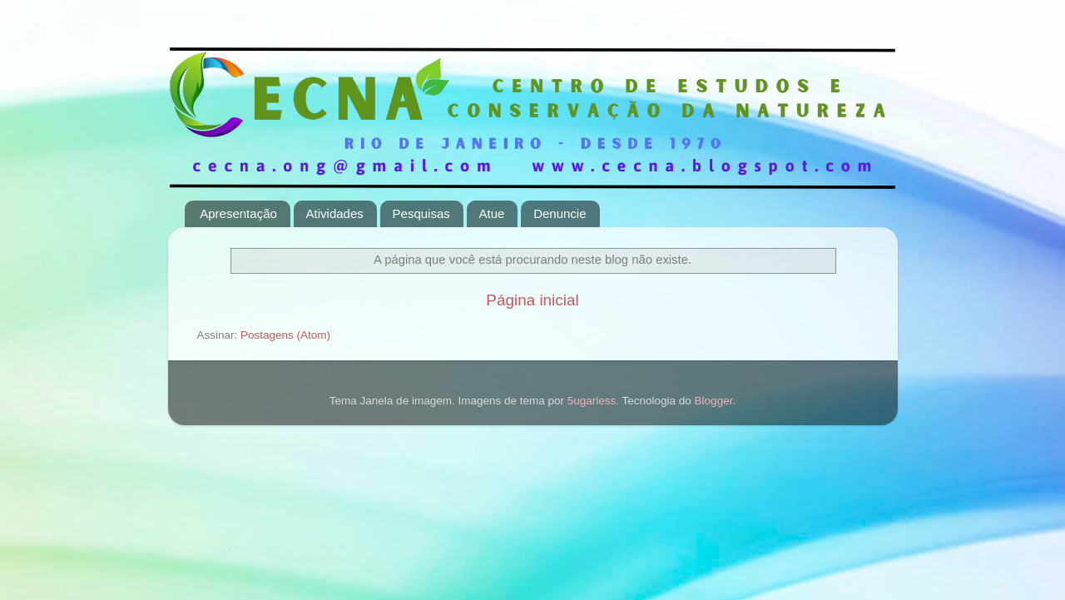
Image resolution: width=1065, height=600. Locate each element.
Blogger (714, 400)
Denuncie (559, 213)
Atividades (335, 213)
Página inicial (532, 300)
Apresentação (238, 213)
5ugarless (592, 400)
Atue (492, 213)
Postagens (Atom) (285, 335)
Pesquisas (421, 213)
